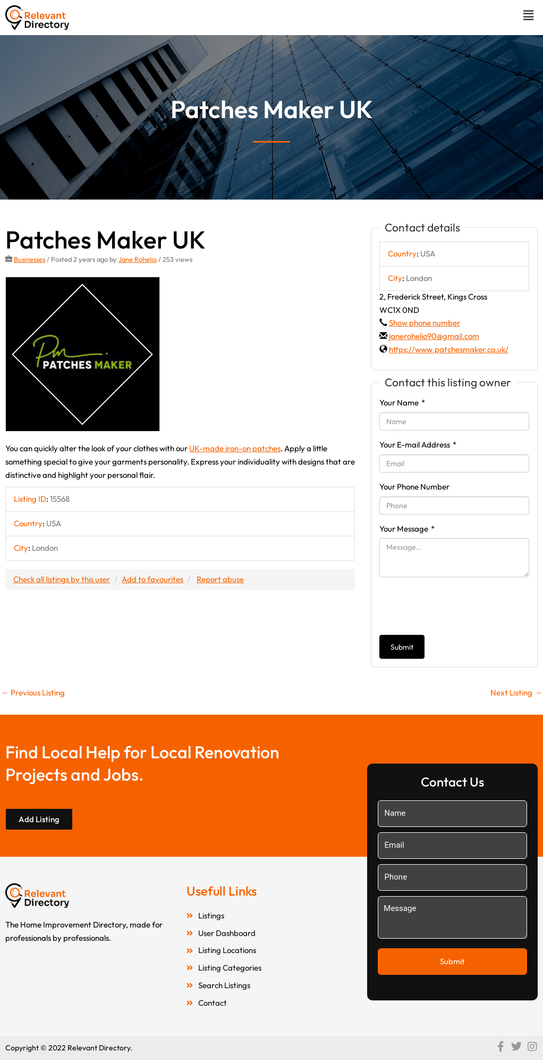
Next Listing (516, 693)
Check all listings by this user (61, 579)
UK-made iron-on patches (235, 448)
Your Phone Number (414, 487)
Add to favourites (152, 579)
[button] (529, 15)
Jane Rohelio (137, 259)
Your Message (407, 529)
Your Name (402, 402)
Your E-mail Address (417, 445)
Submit (402, 647)
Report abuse (220, 579)
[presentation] (460, 606)
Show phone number (424, 323)
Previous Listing (33, 693)
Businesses (29, 259)
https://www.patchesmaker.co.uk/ (448, 349)
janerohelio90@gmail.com (434, 336)
